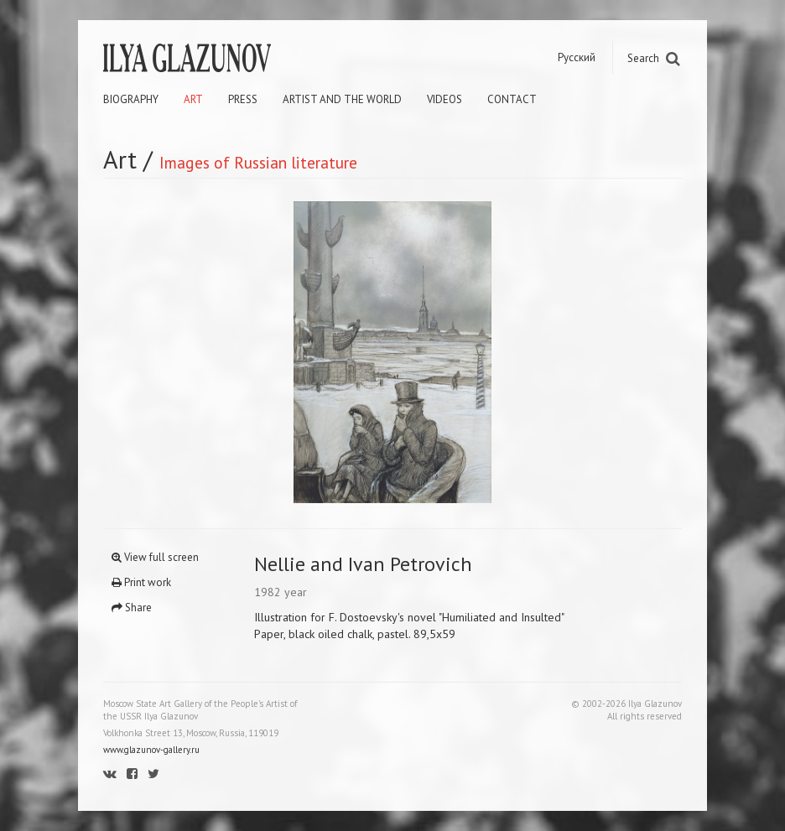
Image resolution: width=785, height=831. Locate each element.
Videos (444, 99)
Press (242, 99)
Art (193, 99)
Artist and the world (342, 99)
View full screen (155, 557)
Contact (512, 99)
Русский (576, 57)
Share (132, 607)
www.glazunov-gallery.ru (151, 750)
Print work (141, 582)
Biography (131, 99)
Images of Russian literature (258, 162)
